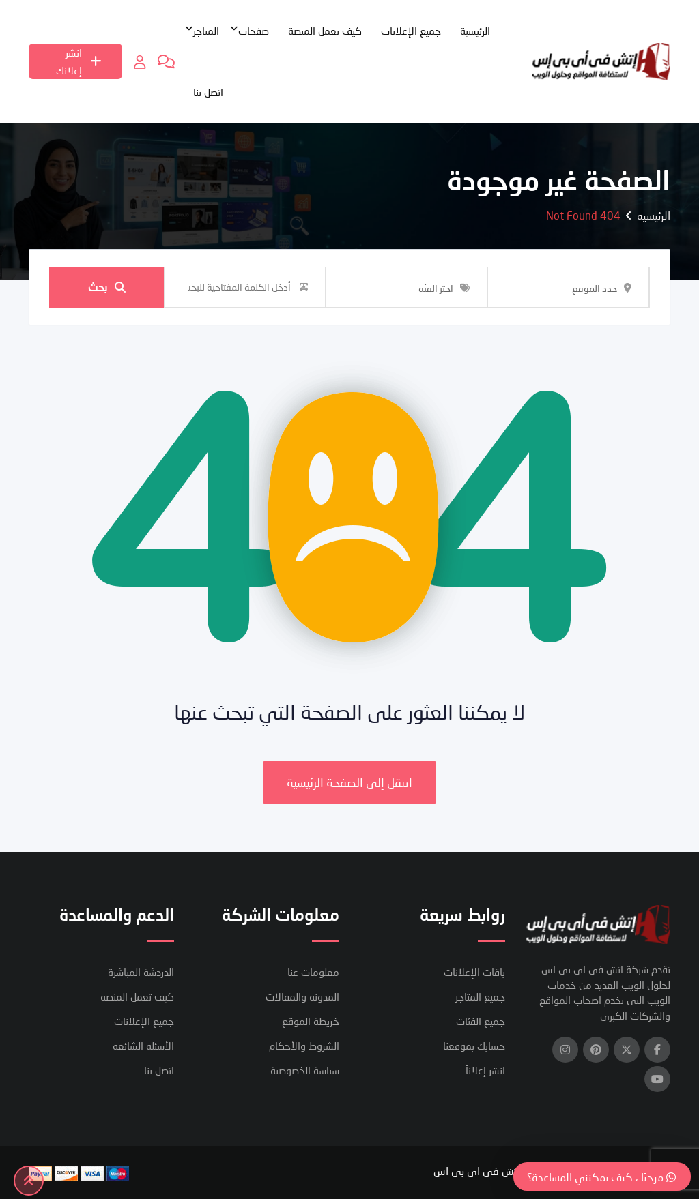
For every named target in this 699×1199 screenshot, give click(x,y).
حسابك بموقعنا (474, 1045)
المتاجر (206, 31)
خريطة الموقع (310, 1021)
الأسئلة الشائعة (143, 1045)
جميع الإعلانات (411, 31)
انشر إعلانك (79, 61)
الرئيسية (475, 31)
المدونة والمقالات (302, 996)
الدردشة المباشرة (141, 972)
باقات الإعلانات (474, 972)
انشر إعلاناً (485, 1070)
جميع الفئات (480, 1021)
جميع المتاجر (480, 996)
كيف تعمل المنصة (325, 31)
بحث (107, 286)
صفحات (253, 31)
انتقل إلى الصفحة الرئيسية (349, 782)
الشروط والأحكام (304, 1045)
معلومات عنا (313, 972)
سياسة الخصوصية (304, 1070)
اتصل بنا (208, 92)
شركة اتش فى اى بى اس (490, 1170)
